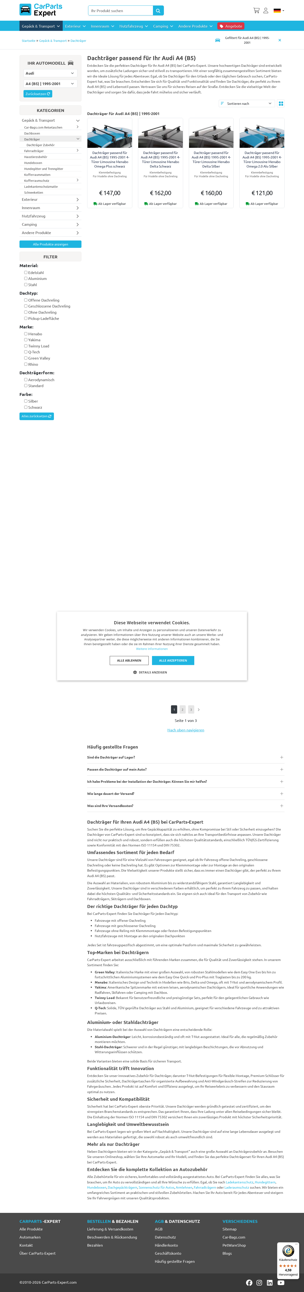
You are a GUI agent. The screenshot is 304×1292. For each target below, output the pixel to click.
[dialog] (152, 646)
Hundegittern (265, 1182)
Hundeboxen (96, 1187)
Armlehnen (184, 1187)
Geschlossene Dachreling (49, 305)
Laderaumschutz (236, 1187)
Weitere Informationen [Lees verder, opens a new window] (152, 649)
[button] (152, 672)
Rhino (33, 364)
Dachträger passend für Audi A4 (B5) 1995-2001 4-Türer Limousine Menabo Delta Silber (211, 159)
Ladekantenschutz (239, 1182)
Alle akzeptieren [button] (173, 660)
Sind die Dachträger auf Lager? (111, 757)
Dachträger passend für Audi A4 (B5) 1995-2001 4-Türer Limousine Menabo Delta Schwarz (160, 159)
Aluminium (37, 278)
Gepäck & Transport (53, 40)
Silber (33, 401)
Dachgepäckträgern (122, 1187)
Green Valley (39, 357)
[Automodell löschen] (280, 40)
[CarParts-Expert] (40, 10)
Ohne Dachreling (42, 312)
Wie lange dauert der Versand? (110, 793)
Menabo (35, 333)
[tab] (50, 265)
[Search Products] (158, 10)
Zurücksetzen (38, 93)
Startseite (28, 40)
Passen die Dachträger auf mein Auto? (117, 769)
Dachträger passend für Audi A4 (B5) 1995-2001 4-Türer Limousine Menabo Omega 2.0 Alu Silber (262, 159)
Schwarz (35, 407)
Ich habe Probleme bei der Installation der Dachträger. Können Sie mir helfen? (147, 781)
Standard (35, 385)
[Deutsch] (279, 10)
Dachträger (78, 40)
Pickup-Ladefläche (43, 318)
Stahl (32, 284)
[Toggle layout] (281, 103)
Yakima (34, 339)
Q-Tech (34, 351)
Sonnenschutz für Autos (156, 1187)
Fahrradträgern (205, 1187)
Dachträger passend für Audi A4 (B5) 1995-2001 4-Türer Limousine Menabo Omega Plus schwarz (109, 159)
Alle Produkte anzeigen (50, 244)
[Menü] (296, 1245)
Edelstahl (36, 272)
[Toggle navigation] (243, 40)
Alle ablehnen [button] (129, 660)
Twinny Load (38, 345)
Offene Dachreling (43, 300)
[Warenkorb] (256, 10)
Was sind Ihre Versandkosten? (110, 805)
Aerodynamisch (41, 379)
